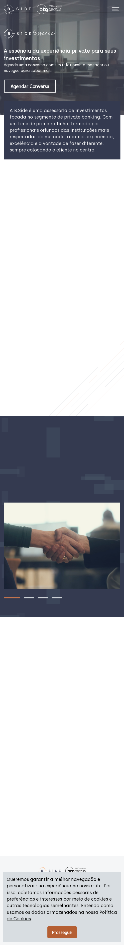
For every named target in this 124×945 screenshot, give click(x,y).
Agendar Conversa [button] (29, 86)
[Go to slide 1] (12, 597)
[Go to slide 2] (29, 597)
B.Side (21, 110)
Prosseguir (62, 932)
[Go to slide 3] (43, 597)
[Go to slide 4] (57, 597)
